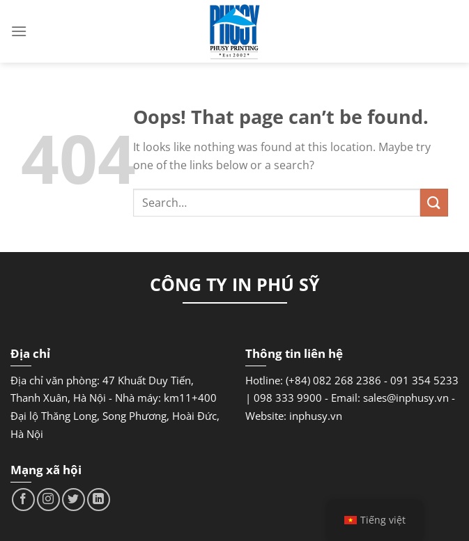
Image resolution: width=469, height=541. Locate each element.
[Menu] (18, 31)
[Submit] (434, 202)
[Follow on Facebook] (23, 499)
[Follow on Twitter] (73, 499)
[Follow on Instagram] (48, 499)
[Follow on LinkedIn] (98, 499)
